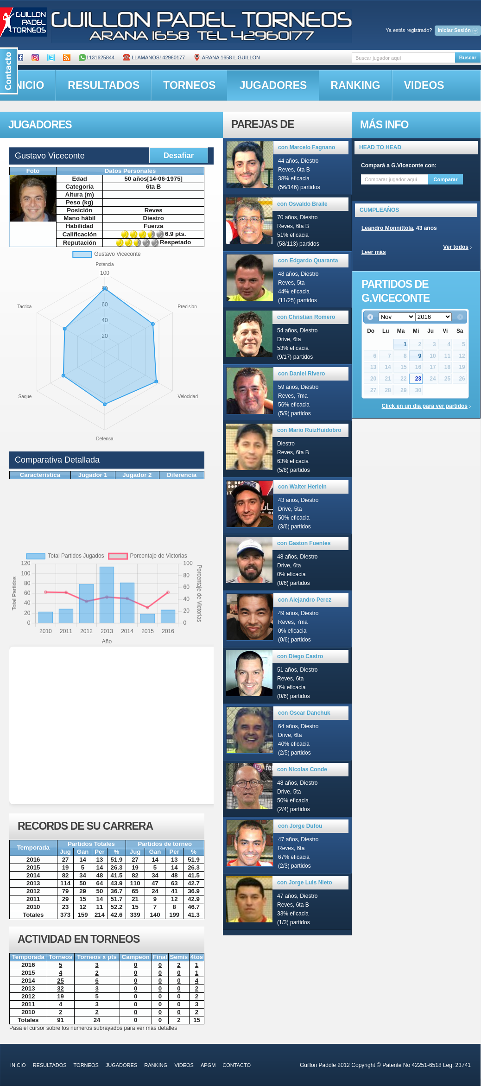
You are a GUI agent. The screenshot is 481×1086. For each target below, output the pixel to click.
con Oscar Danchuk (304, 713)
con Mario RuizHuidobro (309, 430)
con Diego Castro (300, 656)
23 (418, 378)
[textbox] (403, 57)
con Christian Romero (306, 317)
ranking (355, 85)
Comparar (446, 179)
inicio (18, 1065)
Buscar (467, 57)
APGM (208, 1065)
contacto (236, 1065)
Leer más (373, 252)
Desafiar (179, 155)
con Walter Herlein (302, 486)
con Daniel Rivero (301, 373)
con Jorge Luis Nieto (304, 882)
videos (424, 85)
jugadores (273, 85)
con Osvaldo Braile (302, 204)
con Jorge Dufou (300, 826)
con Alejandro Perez (304, 600)
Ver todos (455, 247)
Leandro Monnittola (387, 228)
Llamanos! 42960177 (154, 57)
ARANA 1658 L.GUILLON (226, 57)
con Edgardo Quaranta (308, 260)
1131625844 (96, 57)
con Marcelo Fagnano (306, 147)
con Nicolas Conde (302, 769)
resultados (103, 85)
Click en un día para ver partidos (425, 406)
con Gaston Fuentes (303, 543)
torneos (189, 85)
